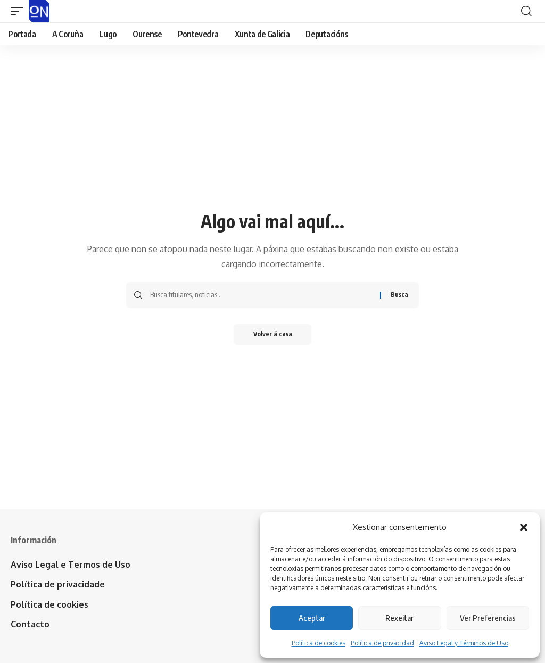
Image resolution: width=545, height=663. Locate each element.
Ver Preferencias (488, 618)
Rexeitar (399, 618)
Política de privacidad (382, 643)
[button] (523, 527)
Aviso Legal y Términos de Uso (463, 643)
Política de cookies (318, 643)
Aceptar (312, 618)
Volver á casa (272, 334)
